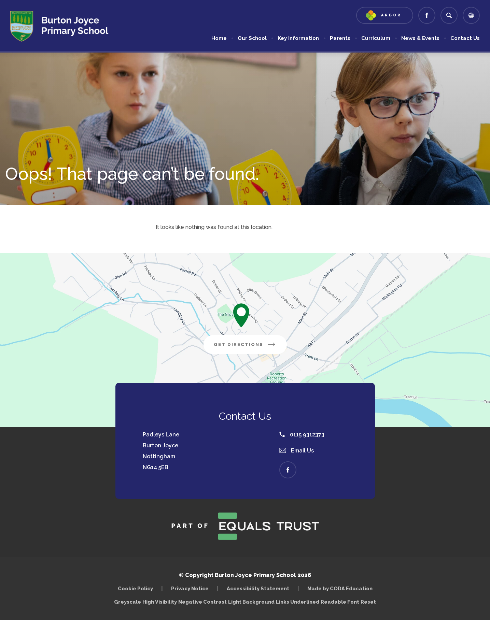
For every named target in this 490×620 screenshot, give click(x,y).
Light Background (251, 602)
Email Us (296, 450)
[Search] (449, 15)
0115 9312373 (301, 434)
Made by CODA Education (340, 588)
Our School (252, 38)
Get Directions (245, 344)
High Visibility (159, 602)
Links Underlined (297, 602)
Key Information (298, 38)
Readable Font (340, 602)
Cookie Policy (135, 588)
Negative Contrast (202, 602)
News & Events (420, 38)
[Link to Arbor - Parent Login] (384, 15)
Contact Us (465, 38)
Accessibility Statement (258, 588)
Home (219, 38)
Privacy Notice (190, 588)
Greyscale (127, 602)
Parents (340, 38)
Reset (368, 602)
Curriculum (375, 38)
